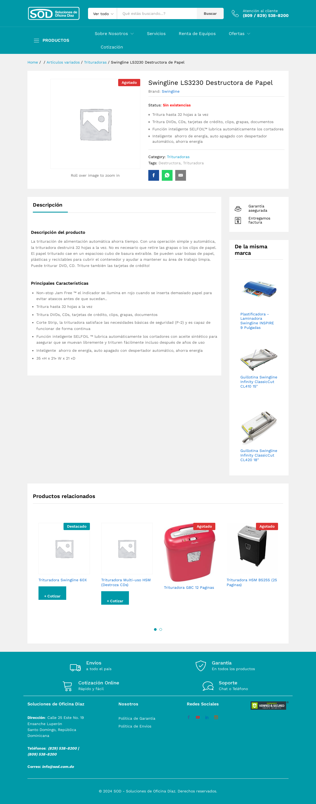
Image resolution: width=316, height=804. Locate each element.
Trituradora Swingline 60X (62, 580)
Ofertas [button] (236, 34)
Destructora (170, 163)
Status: (154, 105)
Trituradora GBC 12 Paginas (189, 587)
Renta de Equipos (197, 34)
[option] (64, 565)
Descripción (47, 204)
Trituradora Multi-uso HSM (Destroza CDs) (126, 582)
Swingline (171, 91)
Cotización (112, 47)
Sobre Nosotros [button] (111, 34)
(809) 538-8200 (42, 754)
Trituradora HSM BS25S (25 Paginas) (252, 582)
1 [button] (155, 629)
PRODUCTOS (56, 40)
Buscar (210, 13)
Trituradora (193, 163)
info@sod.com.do (58, 766)
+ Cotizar (52, 596)
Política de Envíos (134, 726)
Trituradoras (178, 157)
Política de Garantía (136, 718)
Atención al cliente (260, 11)
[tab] (50, 207)
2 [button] (160, 629)
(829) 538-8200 (62, 748)
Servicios (156, 34)
